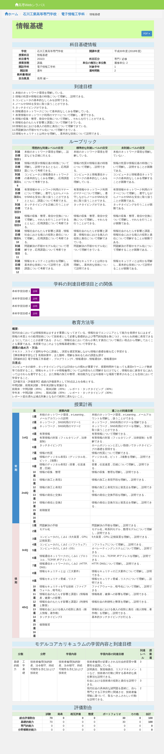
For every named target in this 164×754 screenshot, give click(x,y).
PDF (146, 33)
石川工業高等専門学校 (40, 14)
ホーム (11, 14)
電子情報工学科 (73, 14)
